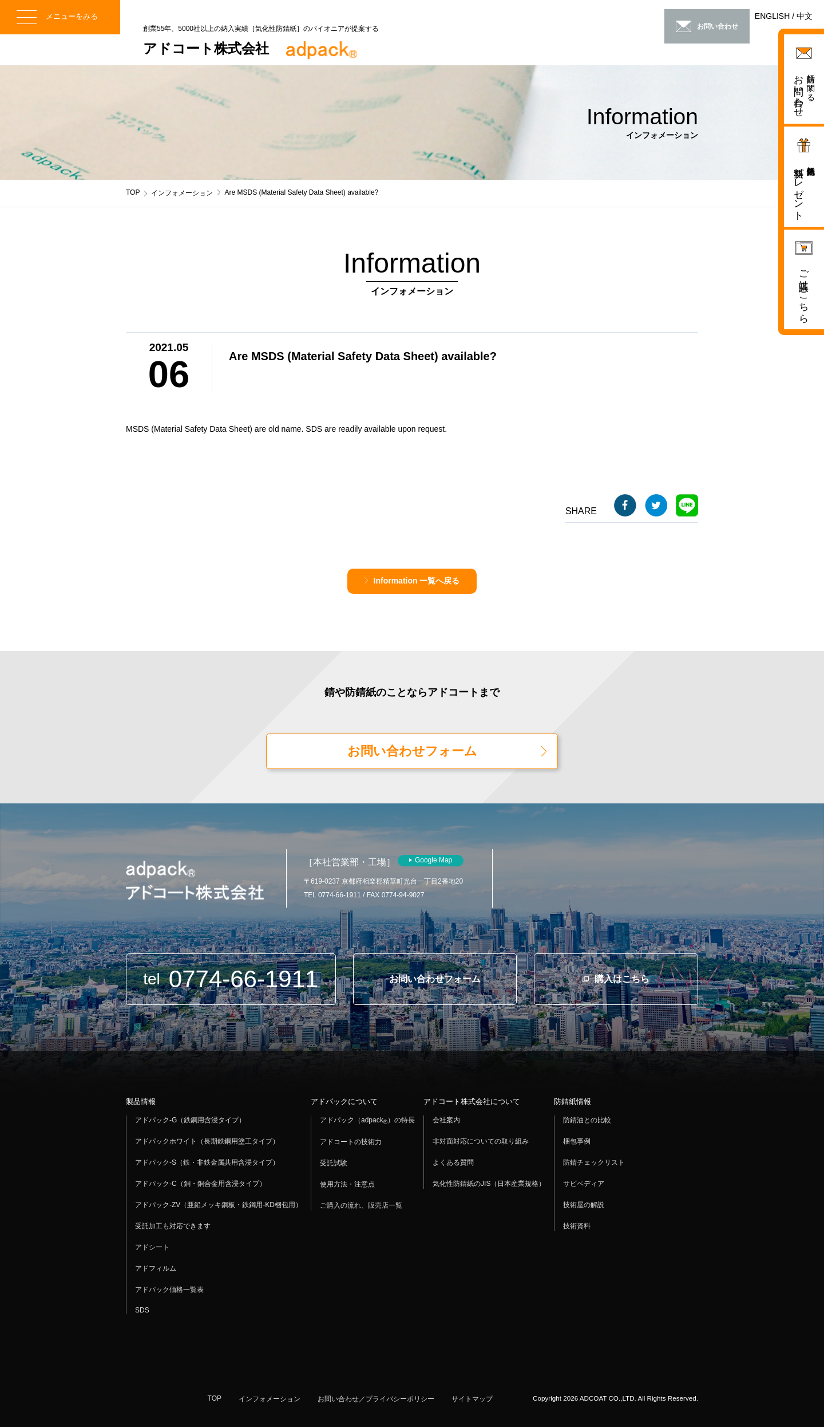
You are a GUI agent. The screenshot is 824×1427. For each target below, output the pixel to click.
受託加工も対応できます (173, 1226)
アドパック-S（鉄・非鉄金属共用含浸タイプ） (207, 1162)
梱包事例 (577, 1141)
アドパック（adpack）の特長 (367, 1120)
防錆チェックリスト (594, 1162)
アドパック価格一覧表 (169, 1290)
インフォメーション (182, 193)
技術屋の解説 (583, 1205)
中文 (805, 16)
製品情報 (141, 1101)
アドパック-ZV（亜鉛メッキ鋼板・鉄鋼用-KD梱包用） (218, 1205)
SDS (142, 1310)
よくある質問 (453, 1162)
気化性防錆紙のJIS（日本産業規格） (489, 1184)
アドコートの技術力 (351, 1142)
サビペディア (583, 1184)
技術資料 (577, 1226)
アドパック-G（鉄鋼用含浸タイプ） (190, 1120)
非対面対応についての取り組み (481, 1141)
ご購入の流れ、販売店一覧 (361, 1205)
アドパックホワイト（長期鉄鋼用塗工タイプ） (207, 1141)
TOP (133, 192)
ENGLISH (772, 16)
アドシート (152, 1247)
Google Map (433, 860)
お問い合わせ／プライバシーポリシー (376, 1399)
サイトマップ (472, 1399)
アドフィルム (155, 1268)
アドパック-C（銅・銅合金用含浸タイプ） (200, 1184)
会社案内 (446, 1120)
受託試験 (333, 1163)
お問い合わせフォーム (412, 751)
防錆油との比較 (587, 1120)
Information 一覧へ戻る (417, 580)
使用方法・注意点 (347, 1184)
